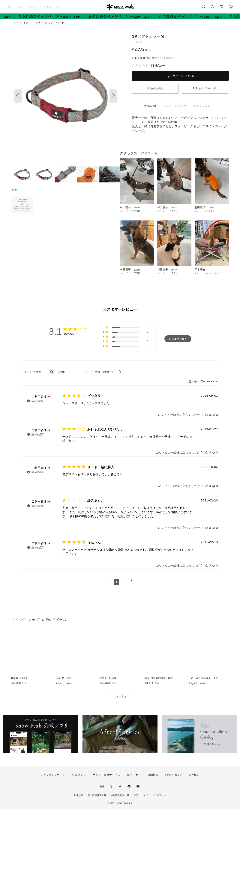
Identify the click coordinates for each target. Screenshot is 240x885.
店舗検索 (152, 850)
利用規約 (78, 871)
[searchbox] (35, 447)
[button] (113, 96)
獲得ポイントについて (163, 58)
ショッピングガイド (52, 850)
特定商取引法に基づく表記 (124, 871)
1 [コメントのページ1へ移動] (116, 658)
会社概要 (194, 850)
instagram (102, 862)
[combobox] (73, 447)
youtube (138, 862)
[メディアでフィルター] (107, 447)
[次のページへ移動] (131, 658)
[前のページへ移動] (108, 658)
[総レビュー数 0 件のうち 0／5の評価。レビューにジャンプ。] (148, 65)
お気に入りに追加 (208, 88)
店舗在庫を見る (155, 88)
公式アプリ (79, 850)
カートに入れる (183, 75)
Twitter (111, 862)
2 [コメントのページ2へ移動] (123, 658)
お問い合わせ (173, 850)
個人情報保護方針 (97, 871)
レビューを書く (178, 414)
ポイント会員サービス (106, 850)
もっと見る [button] (120, 772)
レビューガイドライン (154, 871)
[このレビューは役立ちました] (207, 491)
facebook (120, 862)
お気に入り (212, 8)
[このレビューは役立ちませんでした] (213, 491)
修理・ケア (134, 850)
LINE (129, 862)
